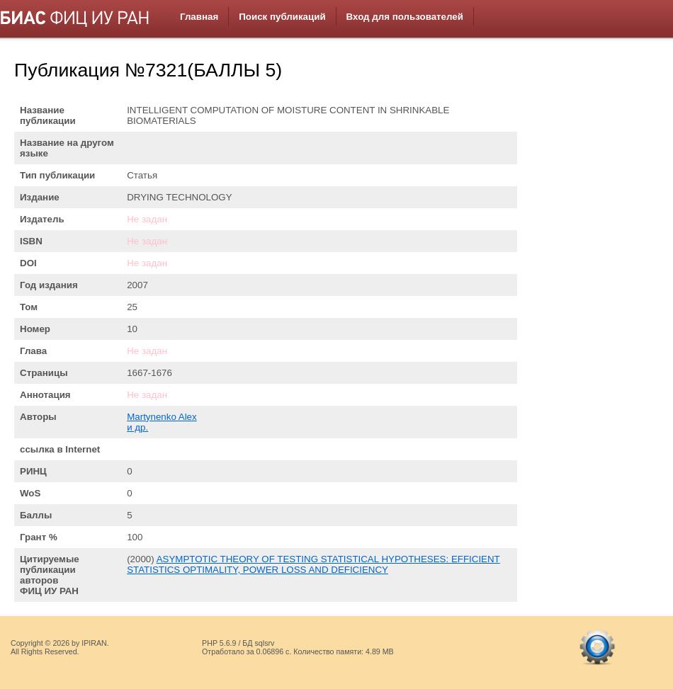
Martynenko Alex (162, 416)
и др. (137, 427)
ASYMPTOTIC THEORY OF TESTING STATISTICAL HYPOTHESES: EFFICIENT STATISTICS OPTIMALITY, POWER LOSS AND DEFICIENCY (313, 564)
